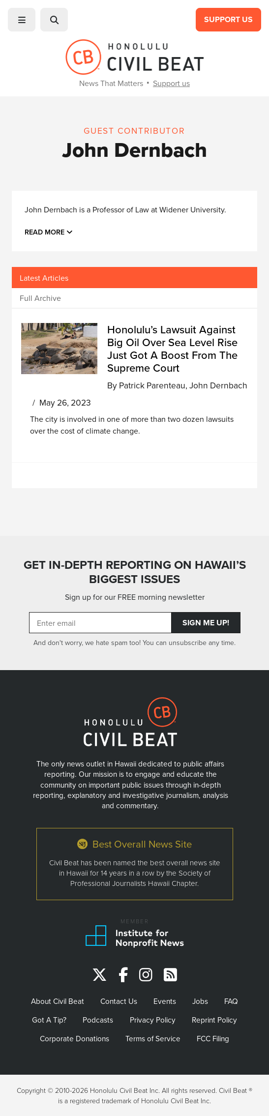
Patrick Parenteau (152, 385)
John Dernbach (218, 385)
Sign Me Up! (205, 622)
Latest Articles (44, 277)
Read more (49, 232)
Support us (171, 83)
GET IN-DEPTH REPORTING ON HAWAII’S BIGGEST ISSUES (135, 572)
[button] (21, 19)
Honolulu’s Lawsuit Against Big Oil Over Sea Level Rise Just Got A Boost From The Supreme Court (172, 348)
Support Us (228, 19)
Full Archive (40, 298)
